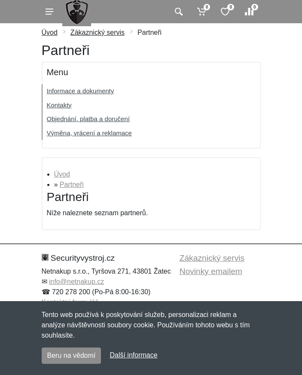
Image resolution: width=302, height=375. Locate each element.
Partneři (72, 184)
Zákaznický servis (97, 32)
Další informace (133, 355)
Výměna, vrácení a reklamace (89, 133)
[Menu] (49, 11)
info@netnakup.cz (76, 281)
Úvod (50, 32)
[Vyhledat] (177, 12)
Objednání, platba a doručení (88, 118)
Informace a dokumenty (80, 91)
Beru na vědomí (71, 355)
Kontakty (59, 105)
